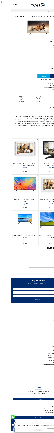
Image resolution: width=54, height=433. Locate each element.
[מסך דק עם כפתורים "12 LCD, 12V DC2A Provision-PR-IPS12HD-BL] (40, 161)
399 (14, 239)
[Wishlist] (3, 4)
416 (40, 203)
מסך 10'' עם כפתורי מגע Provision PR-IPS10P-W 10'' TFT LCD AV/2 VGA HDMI (14, 164)
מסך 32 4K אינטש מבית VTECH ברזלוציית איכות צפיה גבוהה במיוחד (40, 236)
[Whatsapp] (1, 417)
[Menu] (53, 4)
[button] (40, 171)
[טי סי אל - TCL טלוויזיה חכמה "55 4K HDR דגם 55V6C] (14, 192)
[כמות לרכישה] (52, 76)
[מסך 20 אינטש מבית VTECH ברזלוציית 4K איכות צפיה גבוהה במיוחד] (14, 225)
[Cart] (1, 4)
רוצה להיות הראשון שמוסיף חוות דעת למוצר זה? (41, 79)
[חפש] (50, 4)
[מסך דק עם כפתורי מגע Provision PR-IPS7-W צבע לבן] (40, 194)
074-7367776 (36, 408)
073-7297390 (46, 408)
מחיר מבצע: (48, 72)
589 (40, 239)
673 (14, 167)
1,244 (41, 167)
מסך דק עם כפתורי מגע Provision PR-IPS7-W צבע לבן (40, 200)
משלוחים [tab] (50, 112)
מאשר (27, 430)
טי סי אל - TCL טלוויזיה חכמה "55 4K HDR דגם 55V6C (13, 200)
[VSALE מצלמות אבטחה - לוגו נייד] (27, 5)
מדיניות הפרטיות (39, 428)
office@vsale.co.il (45, 407)
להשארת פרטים (27, 417)
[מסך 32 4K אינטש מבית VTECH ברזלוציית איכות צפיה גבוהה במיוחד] (40, 228)
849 (43, 71)
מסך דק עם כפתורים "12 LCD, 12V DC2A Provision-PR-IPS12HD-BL (40, 164)
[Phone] (1, 421)
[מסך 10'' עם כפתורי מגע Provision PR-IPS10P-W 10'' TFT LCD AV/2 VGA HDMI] (14, 158)
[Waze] (1, 429)
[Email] (1, 425)
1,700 (14, 203)
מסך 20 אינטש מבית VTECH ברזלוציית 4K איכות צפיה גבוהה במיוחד (14, 236)
